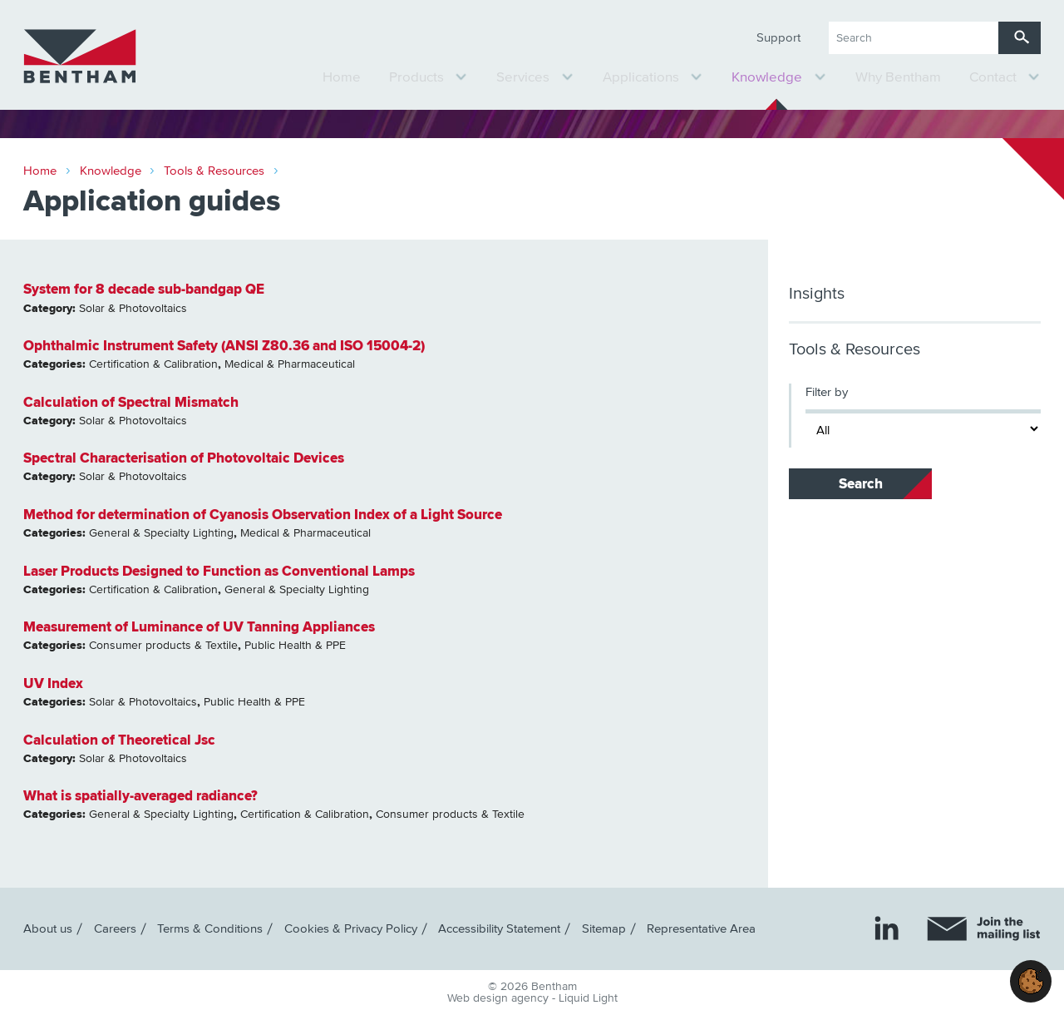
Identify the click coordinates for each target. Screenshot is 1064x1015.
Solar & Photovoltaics (133, 308)
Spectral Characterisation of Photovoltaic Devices (183, 458)
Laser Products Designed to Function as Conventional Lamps (219, 571)
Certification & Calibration (153, 364)
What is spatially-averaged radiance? (140, 795)
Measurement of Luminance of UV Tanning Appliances (199, 626)
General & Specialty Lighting (161, 533)
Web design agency (499, 998)
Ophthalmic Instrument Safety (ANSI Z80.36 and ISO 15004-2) (224, 345)
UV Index (53, 683)
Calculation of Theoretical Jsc (119, 740)
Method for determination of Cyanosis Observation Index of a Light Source (262, 514)
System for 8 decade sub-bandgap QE (143, 289)
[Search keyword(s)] (913, 38)
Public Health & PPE (295, 645)
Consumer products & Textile (163, 645)
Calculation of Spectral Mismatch (131, 402)
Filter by (826, 392)
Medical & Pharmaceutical (289, 364)
